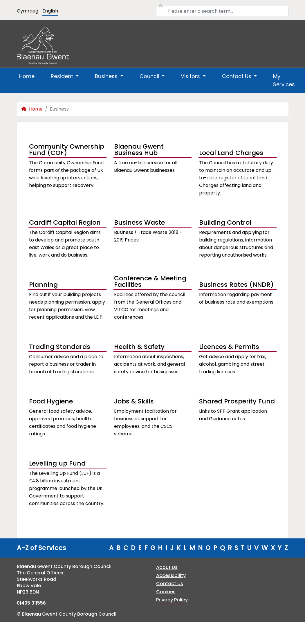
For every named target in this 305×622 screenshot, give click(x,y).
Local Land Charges (231, 152)
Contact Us (169, 583)
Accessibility (171, 575)
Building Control (225, 222)
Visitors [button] (191, 76)
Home (27, 76)
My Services (284, 80)
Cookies (166, 591)
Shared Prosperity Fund (237, 401)
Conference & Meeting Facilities (150, 282)
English (50, 11)
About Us (167, 567)
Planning (43, 284)
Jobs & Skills (134, 401)
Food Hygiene (51, 401)
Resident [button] (63, 76)
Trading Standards (59, 346)
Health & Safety (139, 346)
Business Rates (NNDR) (236, 284)
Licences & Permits (229, 346)
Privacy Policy (172, 599)
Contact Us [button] (237, 76)
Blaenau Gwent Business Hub (139, 150)
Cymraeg (27, 11)
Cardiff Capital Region (65, 222)
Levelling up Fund (57, 463)
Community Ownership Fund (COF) (66, 150)
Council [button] (150, 76)
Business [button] (107, 76)
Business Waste (139, 222)
